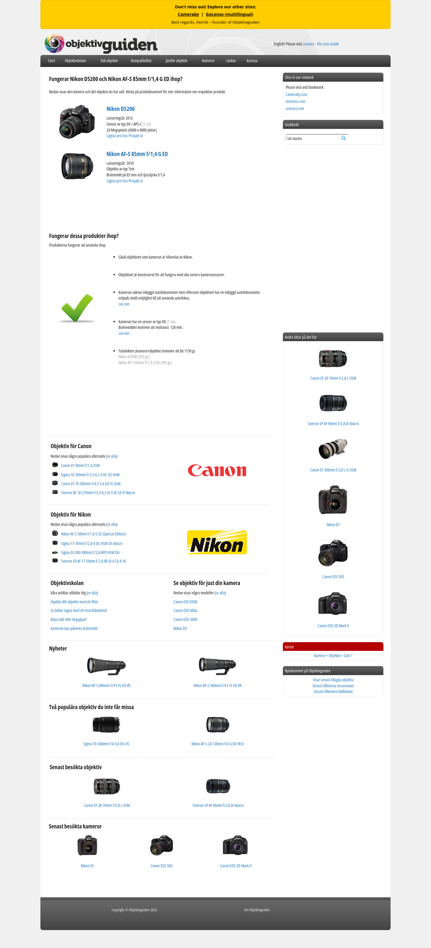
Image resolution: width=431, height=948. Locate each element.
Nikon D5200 (121, 109)
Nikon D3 (180, 628)
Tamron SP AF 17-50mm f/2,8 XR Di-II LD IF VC (94, 561)
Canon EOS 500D (186, 619)
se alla (111, 456)
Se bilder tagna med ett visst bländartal (79, 610)
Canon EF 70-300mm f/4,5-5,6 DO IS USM (91, 483)
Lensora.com (295, 108)
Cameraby (188, 14)
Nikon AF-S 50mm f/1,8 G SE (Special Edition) (93, 534)
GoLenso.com (295, 101)
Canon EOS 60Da (186, 610)
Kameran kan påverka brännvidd (74, 628)
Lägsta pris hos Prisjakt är (125, 135)
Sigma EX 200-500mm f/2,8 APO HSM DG (90, 552)
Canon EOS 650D (186, 601)
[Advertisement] (158, 207)
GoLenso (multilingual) (229, 14)
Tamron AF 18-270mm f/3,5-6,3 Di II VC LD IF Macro (98, 492)
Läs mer (124, 304)
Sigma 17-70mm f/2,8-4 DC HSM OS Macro (91, 543)
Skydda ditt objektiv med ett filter (74, 601)
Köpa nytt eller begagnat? (69, 619)
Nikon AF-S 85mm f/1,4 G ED (137, 154)
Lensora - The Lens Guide (321, 44)
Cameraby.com (296, 94)
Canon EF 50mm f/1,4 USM (80, 465)
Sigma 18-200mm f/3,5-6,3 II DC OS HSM (90, 474)
